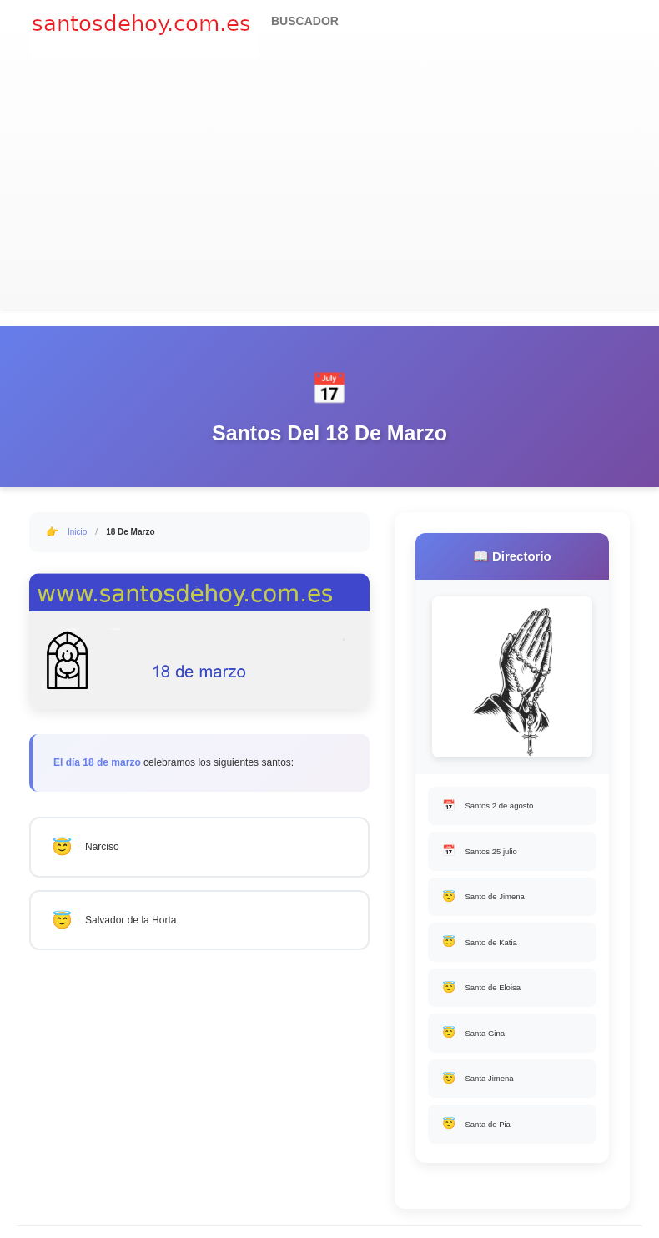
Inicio (77, 531)
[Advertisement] (329, 183)
